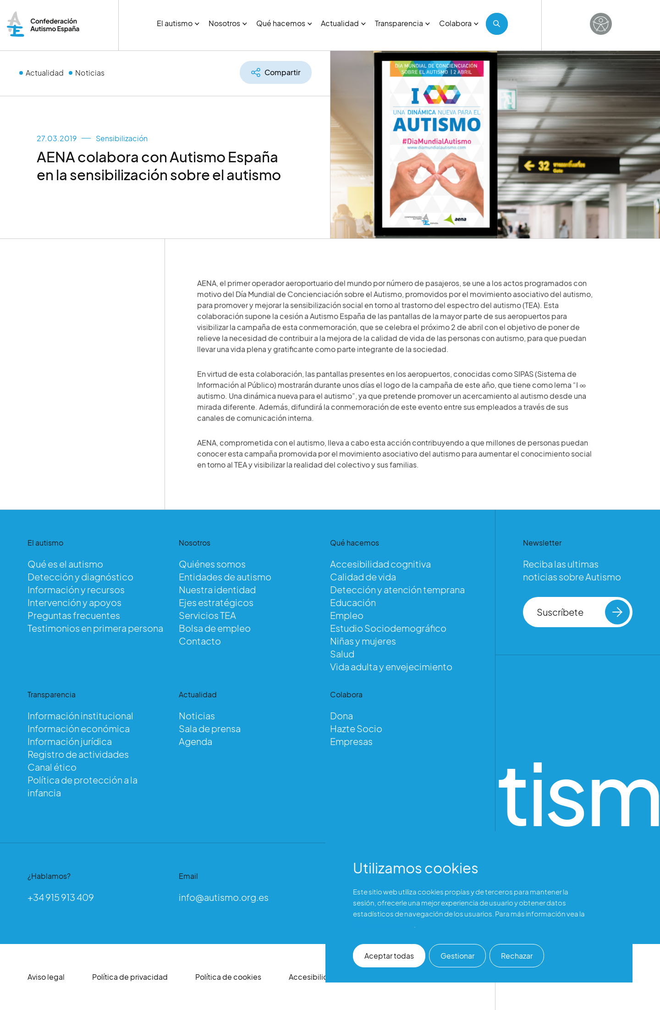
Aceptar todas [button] (389, 955)
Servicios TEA (207, 615)
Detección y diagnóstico (80, 576)
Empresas (351, 741)
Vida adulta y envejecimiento (391, 666)
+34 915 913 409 (61, 897)
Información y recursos (76, 589)
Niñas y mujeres (363, 640)
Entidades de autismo (225, 576)
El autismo (178, 23)
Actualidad (343, 23)
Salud (342, 653)
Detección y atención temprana (397, 589)
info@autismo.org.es (224, 897)
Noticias (89, 72)
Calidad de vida (363, 576)
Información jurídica (70, 741)
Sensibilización (122, 138)
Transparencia (402, 23)
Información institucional (80, 715)
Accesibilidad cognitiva (380, 563)
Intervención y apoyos (74, 602)
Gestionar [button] (457, 955)
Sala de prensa (210, 728)
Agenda (195, 741)
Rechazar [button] (517, 955)
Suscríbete (583, 612)
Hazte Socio (356, 728)
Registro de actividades (78, 754)
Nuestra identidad (217, 589)
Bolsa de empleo (215, 628)
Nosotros (228, 23)
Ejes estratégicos (216, 602)
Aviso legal (46, 977)
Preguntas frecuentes (74, 615)
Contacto (200, 640)
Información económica (79, 728)
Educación (353, 602)
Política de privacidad (130, 977)
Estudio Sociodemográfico (388, 628)
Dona (341, 715)
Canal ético (52, 767)
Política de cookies (228, 977)
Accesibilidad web (321, 977)
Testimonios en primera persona (95, 628)
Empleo (346, 615)
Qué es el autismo (65, 563)
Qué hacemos (284, 23)
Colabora (458, 23)
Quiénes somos (212, 563)
